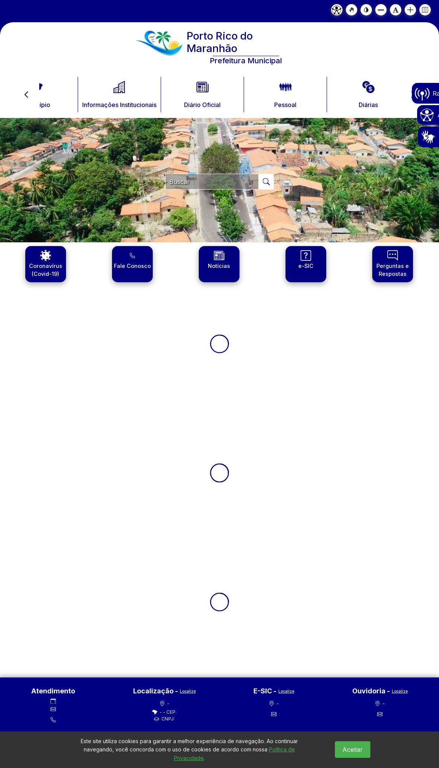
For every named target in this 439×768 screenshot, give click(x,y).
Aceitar (352, 749)
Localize (188, 691)
